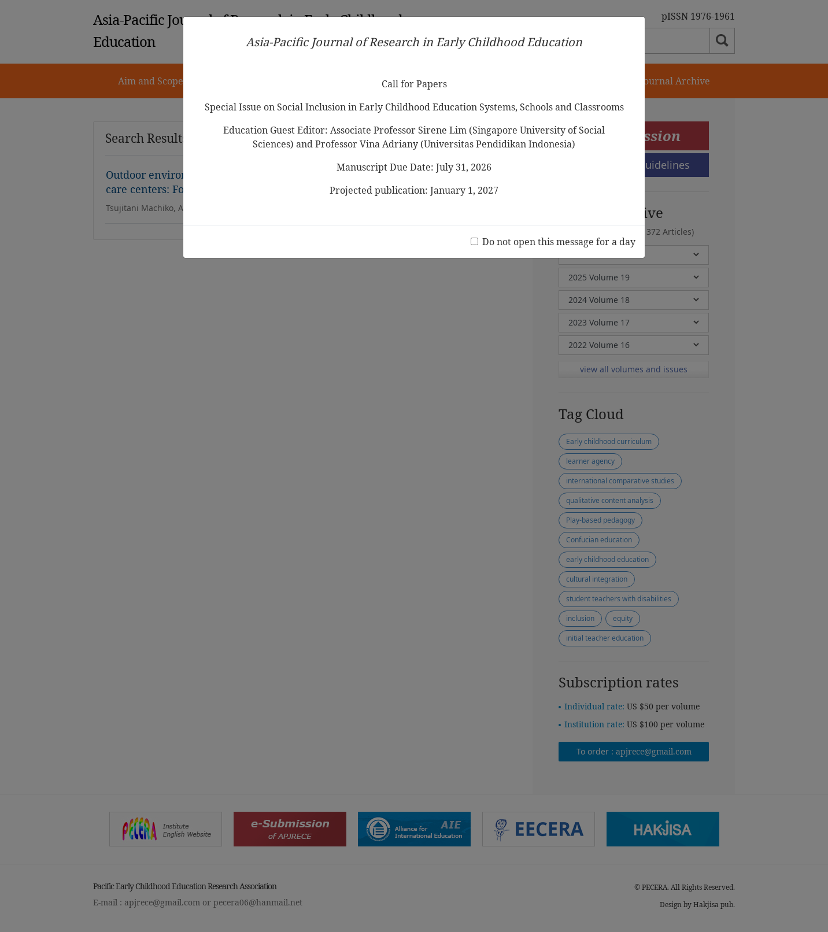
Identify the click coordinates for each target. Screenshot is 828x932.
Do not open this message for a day (558, 241)
